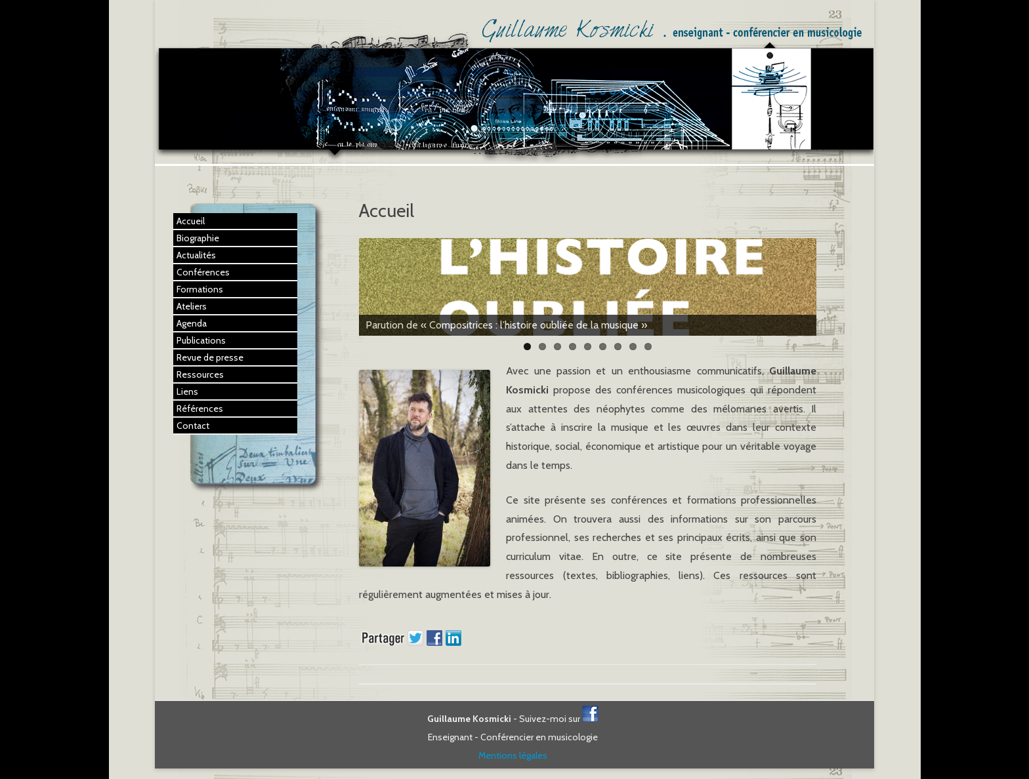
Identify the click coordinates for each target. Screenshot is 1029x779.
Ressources (200, 374)
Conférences (203, 272)
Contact (193, 425)
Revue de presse (210, 357)
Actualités (196, 255)
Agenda (192, 323)
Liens (187, 391)
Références (200, 408)
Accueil (191, 221)
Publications (201, 340)
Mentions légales (512, 755)
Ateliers (192, 306)
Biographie (198, 238)
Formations (200, 289)
